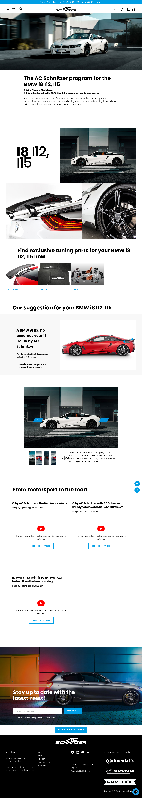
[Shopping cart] (133, 10)
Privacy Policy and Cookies (82, 764)
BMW (40, 752)
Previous (38, 420)
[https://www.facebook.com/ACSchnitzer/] (72, 752)
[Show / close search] (21, 9)
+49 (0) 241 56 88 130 (24, 767)
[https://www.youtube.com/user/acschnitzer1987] (82, 752)
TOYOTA (41, 759)
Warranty (42, 765)
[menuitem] (12, 10)
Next (104, 420)
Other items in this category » (71, 730)
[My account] (122, 10)
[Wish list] (128, 10)
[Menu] (11, 9)
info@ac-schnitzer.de (23, 770)
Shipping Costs (44, 762)
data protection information (43, 718)
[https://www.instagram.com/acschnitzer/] (77, 752)
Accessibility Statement (81, 771)
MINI (40, 755)
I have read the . (36, 718)
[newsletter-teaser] (73, 711)
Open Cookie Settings (41, 546)
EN (114, 9)
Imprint (74, 767)
